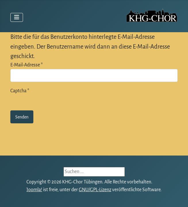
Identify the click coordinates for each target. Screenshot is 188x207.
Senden (21, 117)
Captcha (19, 90)
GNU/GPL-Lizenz (95, 189)
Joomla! (34, 189)
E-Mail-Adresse (26, 65)
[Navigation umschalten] (16, 17)
